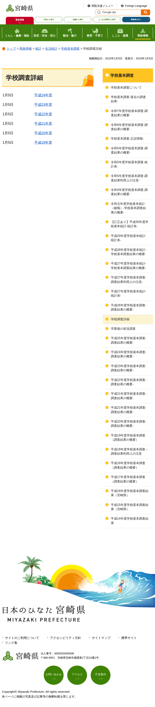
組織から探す (78, 19)
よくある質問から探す (107, 19)
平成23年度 (43, 105)
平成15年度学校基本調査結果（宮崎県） (129, 507)
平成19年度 (43, 142)
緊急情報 (20, 20)
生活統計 (51, 48)
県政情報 (25, 48)
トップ (11, 48)
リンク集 (11, 642)
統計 (38, 48)
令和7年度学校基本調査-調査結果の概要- (129, 113)
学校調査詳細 (120, 319)
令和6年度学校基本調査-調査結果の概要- (129, 127)
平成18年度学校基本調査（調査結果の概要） (128, 465)
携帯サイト (129, 638)
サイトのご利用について (22, 638)
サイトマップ (101, 638)
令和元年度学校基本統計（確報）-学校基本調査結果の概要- (128, 208)
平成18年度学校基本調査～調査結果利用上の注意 (129, 451)
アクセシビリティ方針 (65, 638)
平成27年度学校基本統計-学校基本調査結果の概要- (128, 265)
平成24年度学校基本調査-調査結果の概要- (128, 354)
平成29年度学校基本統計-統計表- (128, 238)
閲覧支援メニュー (102, 5)
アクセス (77, 674)
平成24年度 (43, 95)
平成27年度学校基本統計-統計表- (128, 293)
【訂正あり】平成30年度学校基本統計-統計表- (129, 224)
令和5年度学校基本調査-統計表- (129, 164)
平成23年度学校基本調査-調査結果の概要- (128, 368)
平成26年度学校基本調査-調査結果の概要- (128, 307)
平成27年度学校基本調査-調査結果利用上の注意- (128, 279)
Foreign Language (136, 5)
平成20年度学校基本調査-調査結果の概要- (128, 423)
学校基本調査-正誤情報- (127, 138)
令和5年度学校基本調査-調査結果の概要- (129, 150)
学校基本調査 (70, 48)
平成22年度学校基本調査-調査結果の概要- (128, 382)
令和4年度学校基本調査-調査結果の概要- (129, 192)
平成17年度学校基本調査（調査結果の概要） (128, 479)
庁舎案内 (100, 674)
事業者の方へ (136, 19)
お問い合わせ (54, 674)
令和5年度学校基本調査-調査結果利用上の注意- (129, 178)
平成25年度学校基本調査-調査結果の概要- (128, 340)
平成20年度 (43, 133)
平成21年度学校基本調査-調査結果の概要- (128, 396)
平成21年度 (43, 124)
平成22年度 (43, 114)
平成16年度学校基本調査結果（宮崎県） (129, 493)
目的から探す (49, 19)
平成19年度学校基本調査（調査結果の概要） (128, 437)
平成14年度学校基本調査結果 (129, 520)
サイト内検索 (98, 12)
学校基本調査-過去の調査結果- (128, 99)
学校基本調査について (126, 87)
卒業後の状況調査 (123, 328)
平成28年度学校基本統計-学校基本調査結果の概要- (128, 252)
